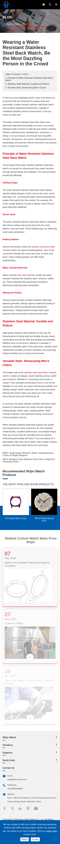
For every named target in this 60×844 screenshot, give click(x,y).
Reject (24, 839)
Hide (25, 74)
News (17, 24)
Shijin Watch (9, 737)
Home (9, 24)
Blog (24, 24)
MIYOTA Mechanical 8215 (44, 519)
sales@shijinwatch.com (17, 779)
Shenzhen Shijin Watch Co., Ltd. (29, 819)
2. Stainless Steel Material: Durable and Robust (27, 84)
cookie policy (51, 831)
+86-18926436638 (15, 789)
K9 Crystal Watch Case (16, 518)
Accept (35, 839)
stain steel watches (26, 275)
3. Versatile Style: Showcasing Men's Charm (25, 88)
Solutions (8, 745)
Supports (7, 752)
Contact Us (8, 768)
